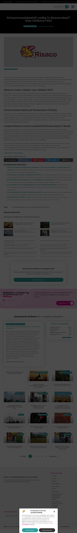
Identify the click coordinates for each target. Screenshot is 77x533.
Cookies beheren (47, 530)
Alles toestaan (30, 530)
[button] (54, 512)
